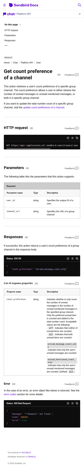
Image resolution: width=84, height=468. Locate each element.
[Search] (79, 5)
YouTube (26, 452)
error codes (10, 394)
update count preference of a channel (43, 107)
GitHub (32, 457)
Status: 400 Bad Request (18, 403)
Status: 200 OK (13, 258)
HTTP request (11, 30)
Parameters (10, 35)
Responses (9, 40)
